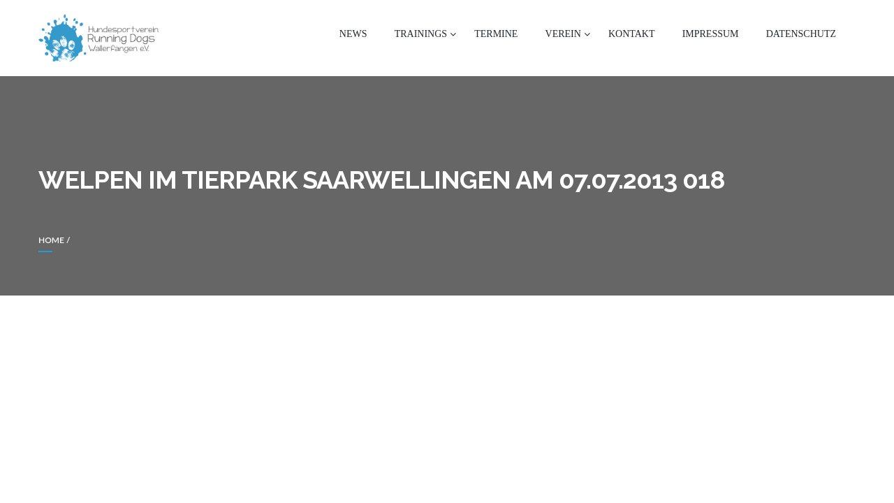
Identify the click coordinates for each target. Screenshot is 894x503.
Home (51, 240)
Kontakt (631, 34)
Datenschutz (801, 34)
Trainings (421, 34)
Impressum (710, 34)
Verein (563, 34)
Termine (496, 34)
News (353, 34)
